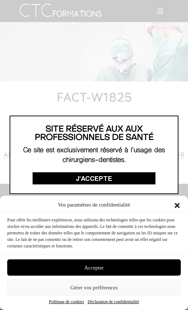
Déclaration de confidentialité (113, 301)
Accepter (94, 268)
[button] (177, 204)
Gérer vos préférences (94, 287)
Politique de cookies (66, 301)
